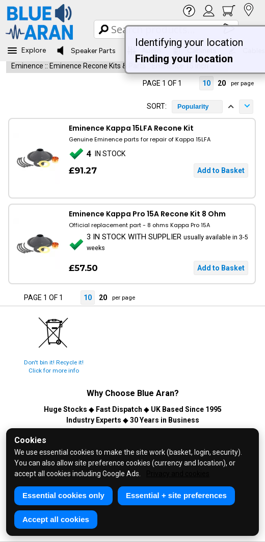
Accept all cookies (55, 519)
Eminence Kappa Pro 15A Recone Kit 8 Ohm (147, 214)
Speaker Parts (86, 50)
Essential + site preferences (176, 495)
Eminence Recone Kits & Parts (97, 66)
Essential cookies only (63, 495)
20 (222, 83)
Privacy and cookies (177, 474)
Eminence (27, 66)
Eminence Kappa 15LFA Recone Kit (131, 128)
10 (206, 83)
